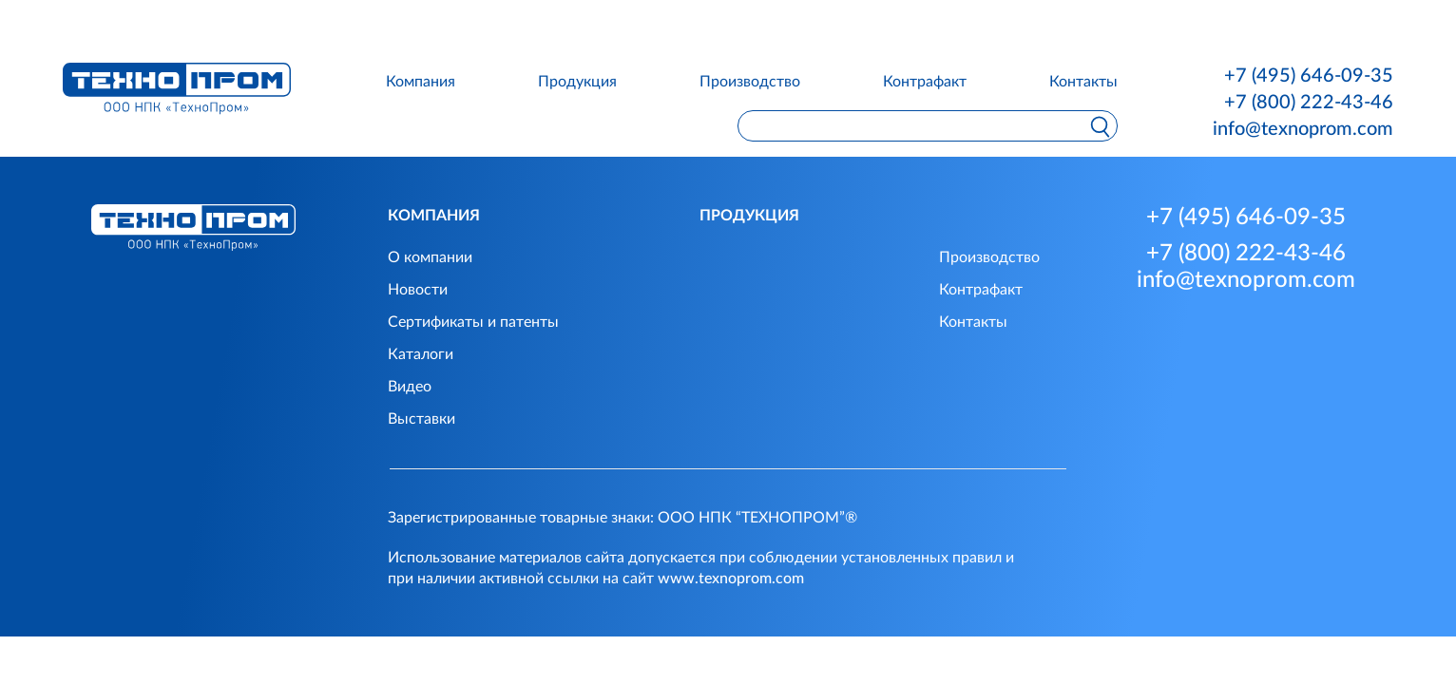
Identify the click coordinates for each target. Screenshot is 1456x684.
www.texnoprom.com (731, 578)
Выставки (421, 419)
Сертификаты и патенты (473, 322)
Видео (409, 386)
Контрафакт (925, 81)
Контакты (1083, 81)
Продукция (577, 81)
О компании (430, 257)
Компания (420, 81)
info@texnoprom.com (1303, 129)
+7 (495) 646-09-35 (1308, 76)
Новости (418, 289)
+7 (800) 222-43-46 (1308, 102)
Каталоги (420, 354)
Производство (749, 81)
